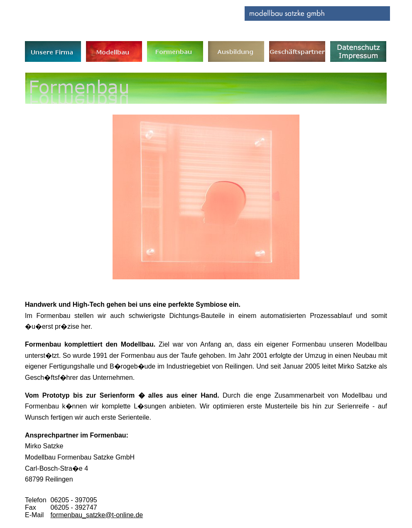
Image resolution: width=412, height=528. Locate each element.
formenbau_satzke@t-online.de (97, 514)
